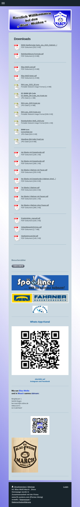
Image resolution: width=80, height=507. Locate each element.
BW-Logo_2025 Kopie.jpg (30, 103)
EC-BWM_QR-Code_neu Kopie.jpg (34, 96)
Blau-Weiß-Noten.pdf (29, 76)
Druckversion (19, 487)
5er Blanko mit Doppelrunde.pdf (33, 161)
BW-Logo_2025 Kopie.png (31, 112)
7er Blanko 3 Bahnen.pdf (30, 188)
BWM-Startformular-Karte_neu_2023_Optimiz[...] (39, 45)
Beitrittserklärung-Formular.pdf (32, 54)
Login (65, 487)
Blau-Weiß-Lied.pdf (28, 67)
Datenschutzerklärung (21, 502)
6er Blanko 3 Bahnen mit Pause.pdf (34, 170)
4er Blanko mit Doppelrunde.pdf (33, 152)
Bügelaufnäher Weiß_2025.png (32, 121)
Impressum (25, 500)
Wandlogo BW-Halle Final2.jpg (32, 139)
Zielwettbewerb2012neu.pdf (31, 227)
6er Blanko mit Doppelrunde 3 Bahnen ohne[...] (38, 179)
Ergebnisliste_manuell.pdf (30, 218)
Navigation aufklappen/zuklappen (40, 3)
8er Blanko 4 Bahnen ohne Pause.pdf (35, 205)
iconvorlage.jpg (26, 132)
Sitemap (31, 487)
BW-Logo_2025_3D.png (30, 84)
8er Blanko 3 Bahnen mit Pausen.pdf (34, 196)
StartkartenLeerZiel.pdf (29, 236)
